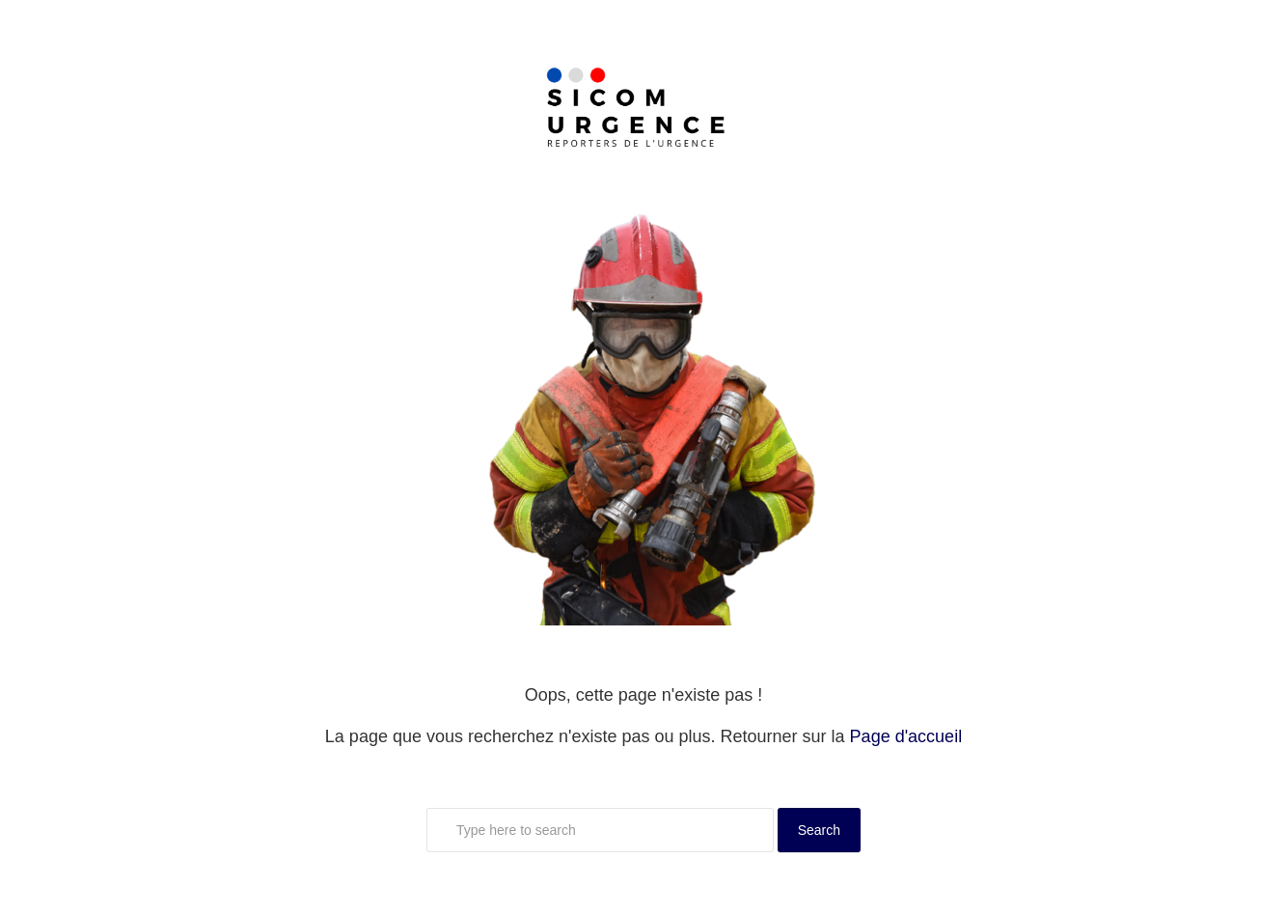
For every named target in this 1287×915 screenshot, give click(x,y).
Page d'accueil (906, 736)
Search (819, 830)
